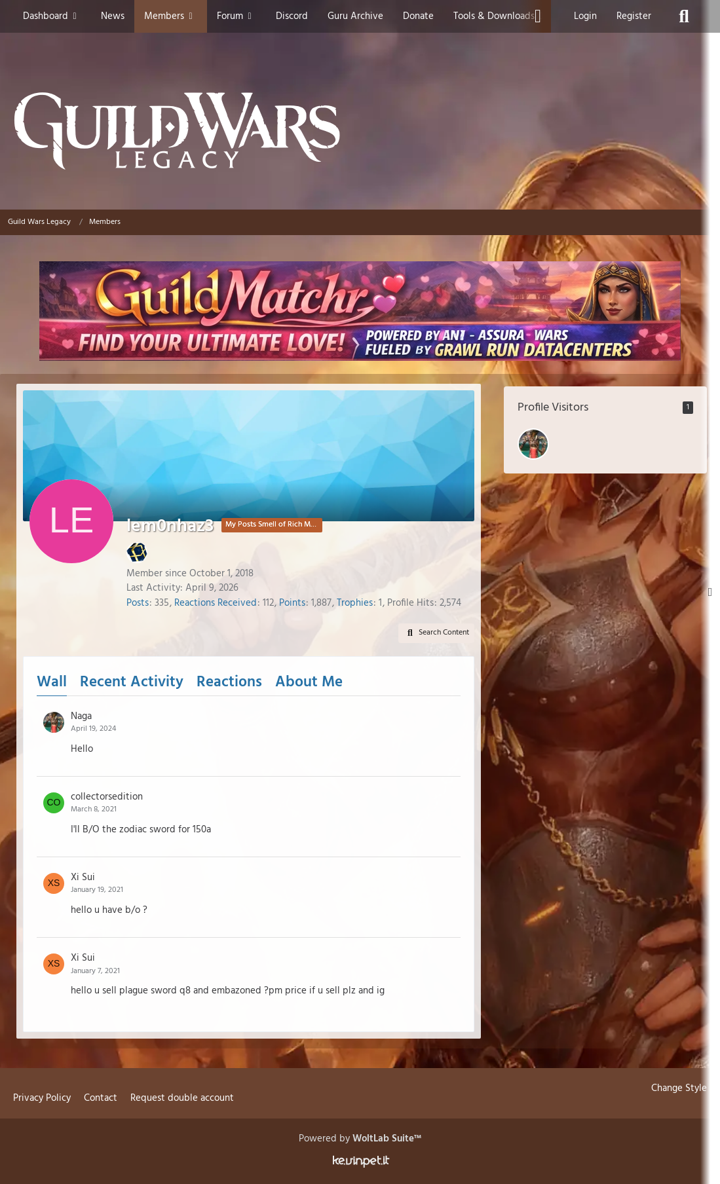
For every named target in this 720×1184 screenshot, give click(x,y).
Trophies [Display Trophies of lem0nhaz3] (355, 603)
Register (633, 16)
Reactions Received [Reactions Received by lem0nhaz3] (215, 603)
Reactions (229, 683)
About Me (309, 683)
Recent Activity (131, 683)
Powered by (360, 1139)
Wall (52, 683)
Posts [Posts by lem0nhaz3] (137, 603)
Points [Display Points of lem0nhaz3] (292, 603)
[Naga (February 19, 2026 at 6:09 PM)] (533, 444)
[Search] (684, 16)
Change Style (679, 1088)
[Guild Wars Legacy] (360, 131)
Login (585, 16)
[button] (436, 633)
